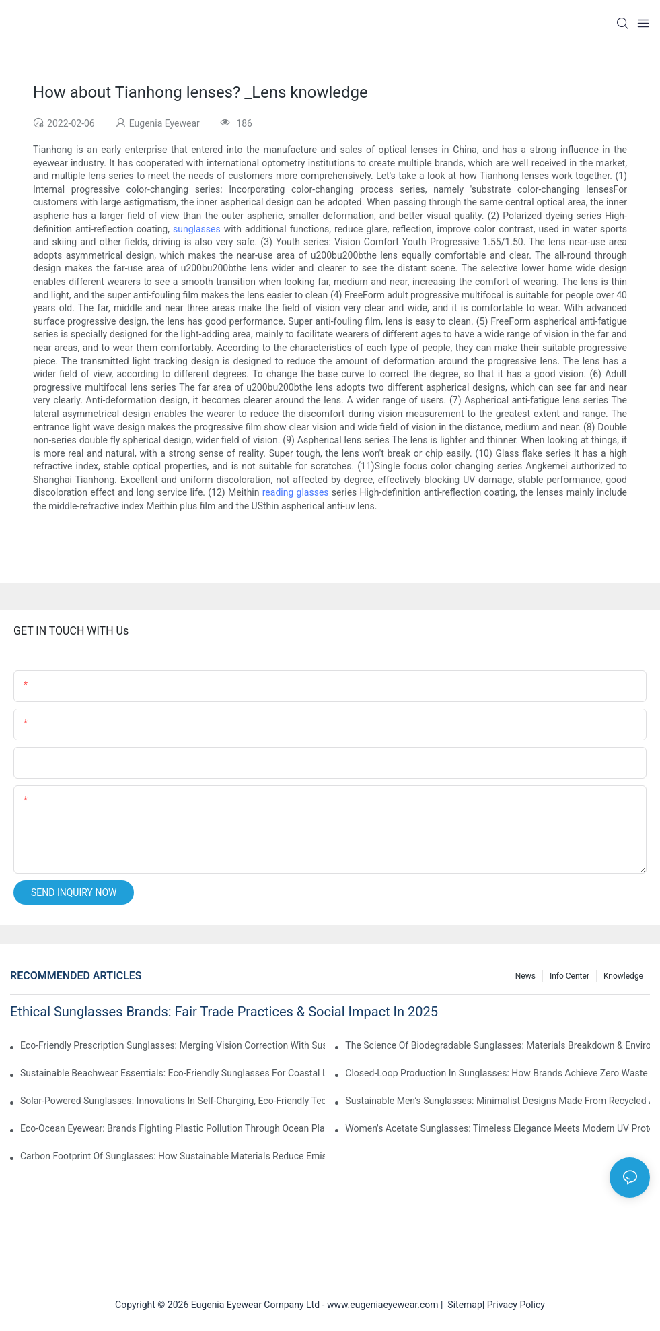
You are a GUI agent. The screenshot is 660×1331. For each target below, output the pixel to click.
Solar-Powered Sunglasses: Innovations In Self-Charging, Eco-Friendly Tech (172, 1100)
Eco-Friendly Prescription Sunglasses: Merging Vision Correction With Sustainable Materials (172, 1045)
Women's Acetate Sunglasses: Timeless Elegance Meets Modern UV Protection (497, 1128)
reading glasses (295, 492)
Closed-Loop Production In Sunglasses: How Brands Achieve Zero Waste (496, 1073)
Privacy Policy (516, 1304)
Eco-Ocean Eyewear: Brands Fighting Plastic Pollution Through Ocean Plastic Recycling (172, 1128)
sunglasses (197, 229)
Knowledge (623, 976)
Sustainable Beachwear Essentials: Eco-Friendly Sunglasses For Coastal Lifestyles (172, 1073)
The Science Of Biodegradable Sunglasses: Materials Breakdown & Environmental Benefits (497, 1045)
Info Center (569, 976)
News (525, 976)
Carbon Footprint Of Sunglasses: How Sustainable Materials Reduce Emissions (172, 1155)
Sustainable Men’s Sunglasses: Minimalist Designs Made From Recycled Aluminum (497, 1100)
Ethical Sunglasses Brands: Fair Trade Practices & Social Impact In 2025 (224, 1012)
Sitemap (462, 1304)
